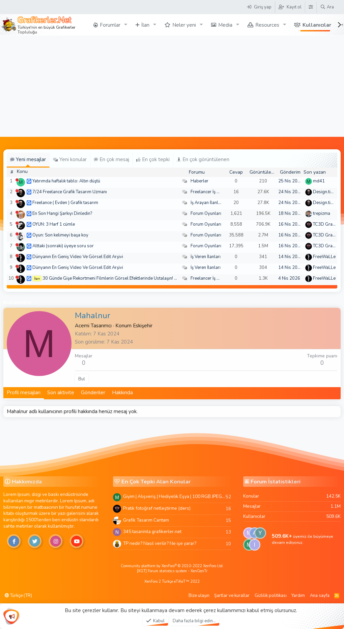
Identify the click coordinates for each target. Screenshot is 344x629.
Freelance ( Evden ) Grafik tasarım (65, 203)
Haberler (199, 181)
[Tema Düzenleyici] (310, 7)
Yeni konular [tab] (70, 159)
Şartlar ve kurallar (232, 596)
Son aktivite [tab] (60, 392)
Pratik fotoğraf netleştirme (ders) (157, 508)
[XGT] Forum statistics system (172, 571)
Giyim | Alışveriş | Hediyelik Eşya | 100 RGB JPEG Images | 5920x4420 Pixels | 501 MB (174, 496)
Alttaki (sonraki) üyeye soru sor (63, 246)
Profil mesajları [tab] (23, 392)
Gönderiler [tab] (93, 392)
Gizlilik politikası (271, 596)
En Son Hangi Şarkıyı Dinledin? (62, 213)
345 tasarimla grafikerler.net (152, 531)
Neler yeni (184, 25)
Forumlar (110, 25)
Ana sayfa (319, 596)
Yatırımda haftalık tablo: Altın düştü (66, 181)
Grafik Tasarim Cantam (146, 520)
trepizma (321, 213)
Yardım (298, 596)
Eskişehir (142, 325)
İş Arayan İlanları (207, 203)
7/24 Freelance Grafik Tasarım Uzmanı (69, 192)
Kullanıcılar (317, 25)
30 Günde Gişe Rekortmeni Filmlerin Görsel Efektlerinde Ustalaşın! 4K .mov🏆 (119, 278)
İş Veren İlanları (206, 257)
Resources (267, 25)
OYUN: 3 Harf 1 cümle (53, 224)
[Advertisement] (172, 86)
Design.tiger (325, 192)
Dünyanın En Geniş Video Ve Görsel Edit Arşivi (77, 257)
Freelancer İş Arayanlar (213, 192)
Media (225, 25)
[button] (126, 25)
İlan (145, 25)
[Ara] (327, 7)
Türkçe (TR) (18, 596)
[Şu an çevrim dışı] (17, 180)
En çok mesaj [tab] (111, 159)
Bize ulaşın (199, 596)
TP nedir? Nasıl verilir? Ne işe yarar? (159, 543)
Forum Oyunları (206, 213)
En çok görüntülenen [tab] (203, 159)
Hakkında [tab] (122, 392)
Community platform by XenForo (172, 566)
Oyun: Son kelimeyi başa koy (60, 235)
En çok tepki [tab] (153, 159)
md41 (319, 181)
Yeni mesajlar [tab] (28, 159)
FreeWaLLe (324, 257)
